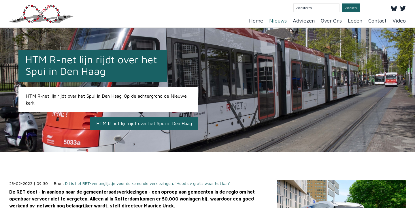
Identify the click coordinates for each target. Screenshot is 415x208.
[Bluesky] (394, 7)
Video (399, 21)
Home (256, 21)
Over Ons (331, 21)
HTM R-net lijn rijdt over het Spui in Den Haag (144, 123)
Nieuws (278, 21)
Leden (355, 21)
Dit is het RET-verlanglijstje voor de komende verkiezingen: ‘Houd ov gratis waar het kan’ (147, 183)
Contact (377, 21)
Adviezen (304, 21)
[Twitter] (403, 7)
